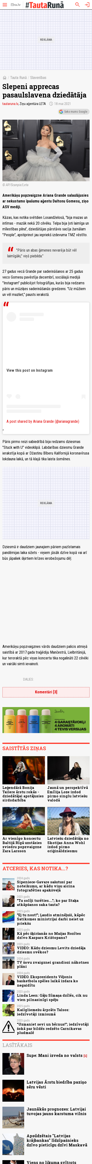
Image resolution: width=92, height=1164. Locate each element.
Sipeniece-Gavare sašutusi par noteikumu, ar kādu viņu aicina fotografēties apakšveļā (46, 886)
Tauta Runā (18, 77)
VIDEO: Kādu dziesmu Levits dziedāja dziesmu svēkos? (51, 950)
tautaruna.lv (10, 104)
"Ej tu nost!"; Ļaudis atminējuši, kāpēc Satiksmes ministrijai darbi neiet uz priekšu (51, 919)
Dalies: (28, 679)
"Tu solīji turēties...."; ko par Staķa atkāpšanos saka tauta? (47, 902)
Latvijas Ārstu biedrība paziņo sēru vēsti (57, 1084)
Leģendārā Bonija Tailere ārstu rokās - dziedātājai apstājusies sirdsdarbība (23, 793)
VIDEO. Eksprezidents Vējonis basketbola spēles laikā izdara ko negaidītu (47, 981)
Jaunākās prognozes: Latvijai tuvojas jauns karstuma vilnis (56, 1111)
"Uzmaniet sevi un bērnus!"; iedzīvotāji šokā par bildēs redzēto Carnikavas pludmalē (53, 1028)
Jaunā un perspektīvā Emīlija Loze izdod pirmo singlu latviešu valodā (67, 793)
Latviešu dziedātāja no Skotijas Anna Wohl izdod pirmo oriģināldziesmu (68, 844)
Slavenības (38, 77)
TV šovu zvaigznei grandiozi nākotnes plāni (53, 964)
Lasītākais (17, 1045)
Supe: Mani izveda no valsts (55, 1055)
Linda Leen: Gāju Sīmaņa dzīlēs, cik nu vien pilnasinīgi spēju (52, 997)
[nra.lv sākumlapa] (16, 4)
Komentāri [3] (46, 692)
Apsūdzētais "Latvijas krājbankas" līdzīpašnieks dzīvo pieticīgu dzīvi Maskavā (57, 1140)
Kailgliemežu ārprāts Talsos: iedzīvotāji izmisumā (43, 1012)
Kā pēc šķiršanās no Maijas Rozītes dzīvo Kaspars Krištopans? (49, 935)
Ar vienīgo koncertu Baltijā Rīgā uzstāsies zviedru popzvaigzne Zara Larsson (22, 844)
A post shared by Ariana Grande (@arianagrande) (43, 421)
